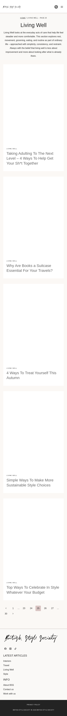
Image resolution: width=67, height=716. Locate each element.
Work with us (9, 694)
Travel (6, 665)
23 (24, 608)
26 (45, 608)
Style (5, 674)
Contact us (8, 689)
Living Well (11, 149)
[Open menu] (61, 7)
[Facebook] (5, 649)
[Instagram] (10, 649)
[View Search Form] (56, 7)
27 (52, 608)
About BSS (8, 685)
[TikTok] (15, 649)
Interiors (7, 661)
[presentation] (33, 104)
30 (6, 614)
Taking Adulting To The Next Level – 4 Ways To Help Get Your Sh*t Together (29, 158)
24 (31, 608)
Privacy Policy (33, 705)
